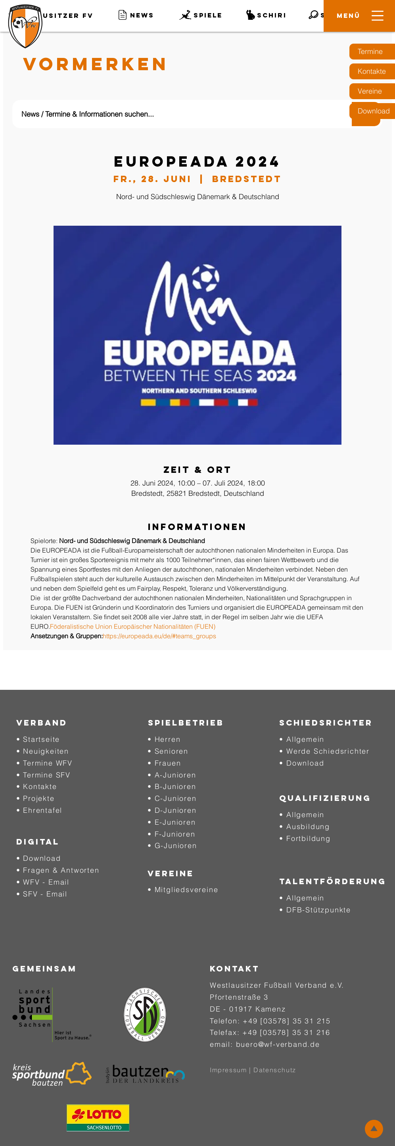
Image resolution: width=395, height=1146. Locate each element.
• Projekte (35, 798)
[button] (348, 15)
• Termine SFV (43, 774)
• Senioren (168, 751)
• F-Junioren (172, 834)
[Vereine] (372, 91)
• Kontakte (36, 786)
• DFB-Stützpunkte (315, 909)
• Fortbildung (304, 838)
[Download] (372, 111)
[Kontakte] (372, 71)
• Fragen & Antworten (58, 870)
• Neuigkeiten (42, 751)
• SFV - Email (41, 893)
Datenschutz (274, 1070)
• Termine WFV (44, 763)
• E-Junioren (172, 822)
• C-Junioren (172, 798)
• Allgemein (301, 739)
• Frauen (164, 763)
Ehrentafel (42, 810)
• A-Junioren (172, 774)
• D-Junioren (172, 810)
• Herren (164, 739)
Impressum (228, 1070)
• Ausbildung (304, 826)
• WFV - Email (42, 882)
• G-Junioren (172, 845)
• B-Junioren (172, 786)
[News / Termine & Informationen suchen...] (177, 114)
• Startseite (38, 739)
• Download (38, 858)
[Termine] (372, 52)
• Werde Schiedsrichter (324, 751)
